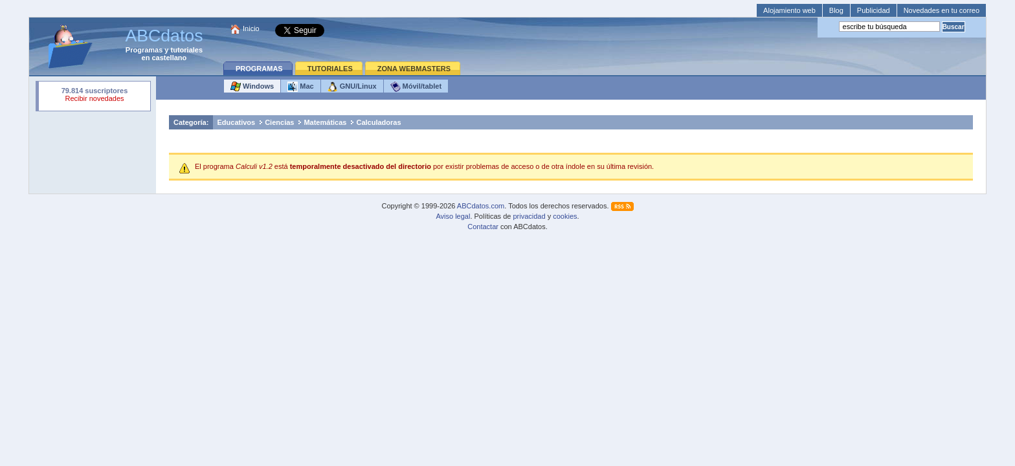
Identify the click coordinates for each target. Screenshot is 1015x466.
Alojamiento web (789, 10)
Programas (144, 50)
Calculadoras (378, 122)
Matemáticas (325, 122)
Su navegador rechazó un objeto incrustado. (94, 96)
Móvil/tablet (416, 87)
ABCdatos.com (480, 206)
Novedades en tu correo (941, 10)
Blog (836, 10)
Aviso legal (453, 216)
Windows (252, 87)
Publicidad (873, 10)
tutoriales (187, 50)
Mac (300, 87)
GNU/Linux (352, 87)
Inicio (251, 28)
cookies (565, 216)
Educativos (236, 122)
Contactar (482, 226)
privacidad (529, 216)
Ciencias (279, 122)
